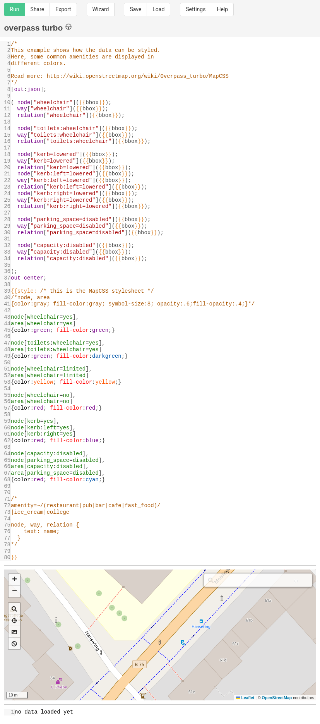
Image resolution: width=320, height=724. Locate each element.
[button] (14, 580)
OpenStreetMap (277, 697)
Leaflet (245, 697)
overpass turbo (38, 27)
